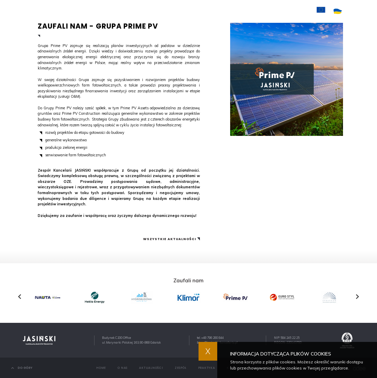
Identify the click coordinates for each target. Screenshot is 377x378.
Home (109, 11)
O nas (129, 11)
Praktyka (211, 11)
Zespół (186, 11)
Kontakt (261, 11)
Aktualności (157, 11)
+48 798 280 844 (212, 338)
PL (354, 11)
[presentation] (19, 296)
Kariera (236, 11)
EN (364, 11)
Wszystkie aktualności (169, 238)
